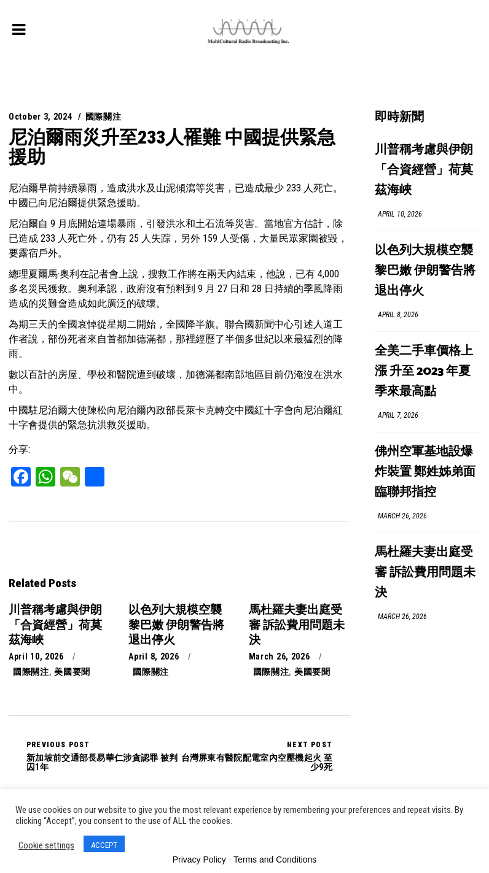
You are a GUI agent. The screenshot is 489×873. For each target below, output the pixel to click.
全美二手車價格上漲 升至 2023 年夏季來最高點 (424, 371)
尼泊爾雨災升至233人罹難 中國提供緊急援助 (172, 146)
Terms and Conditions (274, 859)
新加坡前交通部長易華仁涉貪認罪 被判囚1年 (102, 755)
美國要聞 (72, 672)
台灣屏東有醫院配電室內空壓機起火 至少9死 (255, 755)
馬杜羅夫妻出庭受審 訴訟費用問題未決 (425, 572)
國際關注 (103, 116)
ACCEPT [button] (104, 845)
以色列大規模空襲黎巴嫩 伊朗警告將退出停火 (425, 270)
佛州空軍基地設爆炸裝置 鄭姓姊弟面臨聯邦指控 (425, 472)
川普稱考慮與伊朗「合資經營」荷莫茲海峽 (424, 170)
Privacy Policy (199, 859)
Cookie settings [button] (46, 845)
